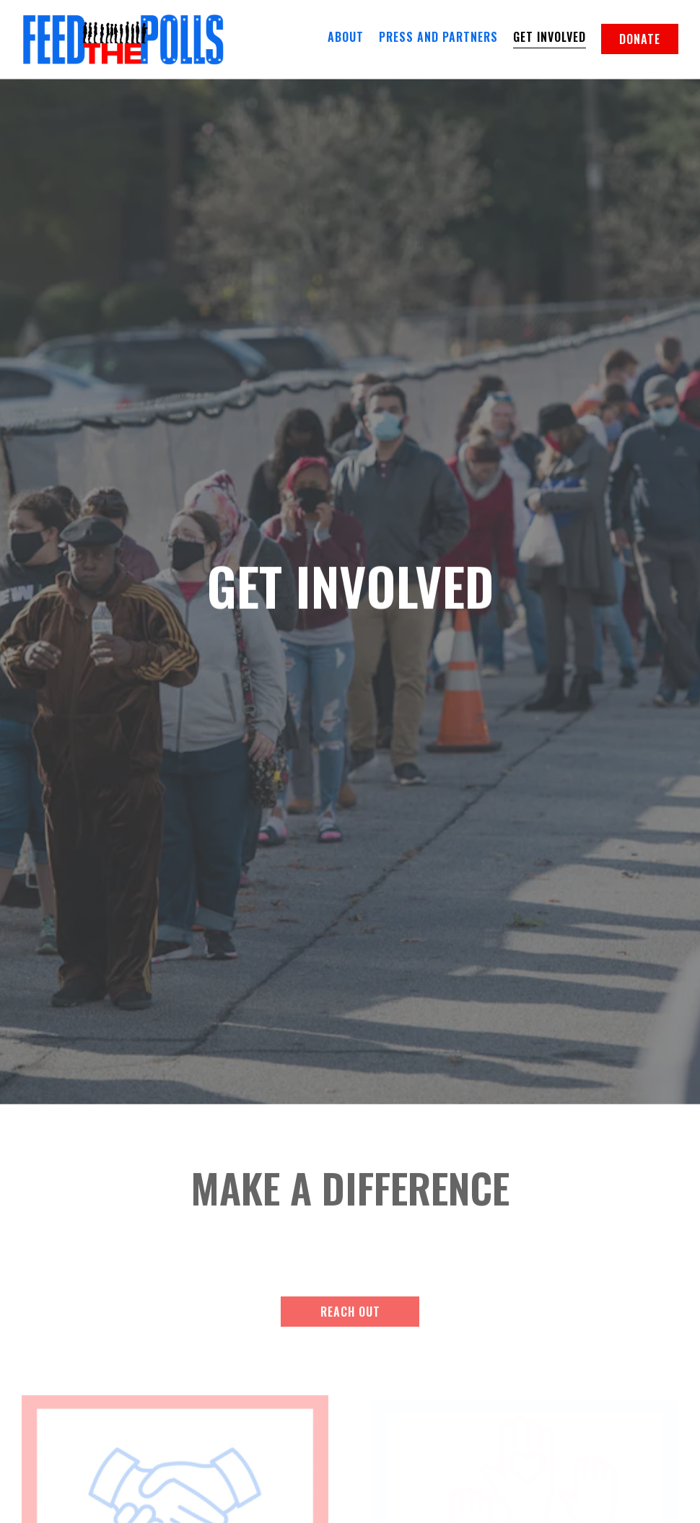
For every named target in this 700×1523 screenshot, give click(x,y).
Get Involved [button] (549, 36)
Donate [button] (639, 39)
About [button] (346, 36)
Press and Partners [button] (438, 36)
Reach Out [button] (350, 1283)
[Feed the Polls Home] (123, 38)
